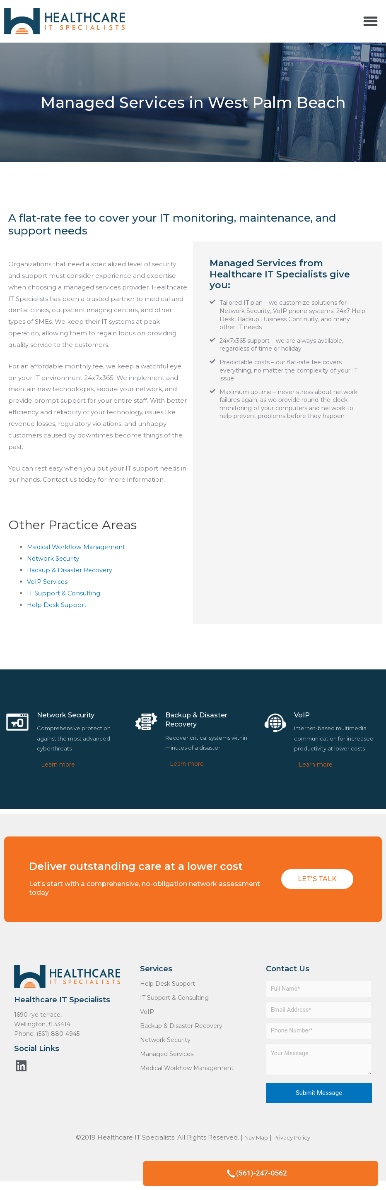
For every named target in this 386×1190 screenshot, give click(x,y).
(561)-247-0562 (332, 1169)
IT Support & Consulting (64, 593)
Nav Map (253, 1141)
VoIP (147, 1011)
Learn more (58, 764)
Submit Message (319, 1096)
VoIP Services (48, 581)
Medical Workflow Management (78, 547)
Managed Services (166, 1053)
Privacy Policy (294, 1141)
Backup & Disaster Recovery (71, 570)
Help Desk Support (57, 604)
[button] (370, 21)
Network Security (54, 558)
